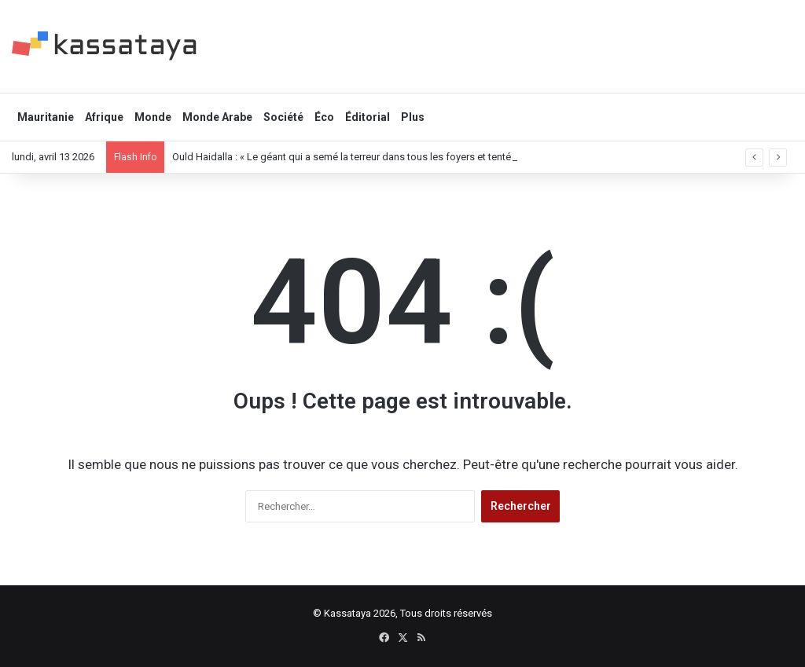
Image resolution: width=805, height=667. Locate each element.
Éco (324, 117)
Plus (413, 117)
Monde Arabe (217, 117)
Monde (152, 117)
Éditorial (367, 117)
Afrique (104, 117)
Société (283, 117)
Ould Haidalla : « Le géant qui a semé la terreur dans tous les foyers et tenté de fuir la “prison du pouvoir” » (411, 157)
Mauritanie (45, 117)
